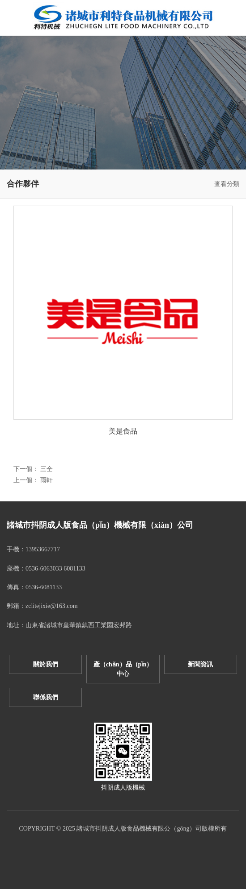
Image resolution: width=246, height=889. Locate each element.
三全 (46, 469)
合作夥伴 (23, 183)
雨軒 (46, 480)
